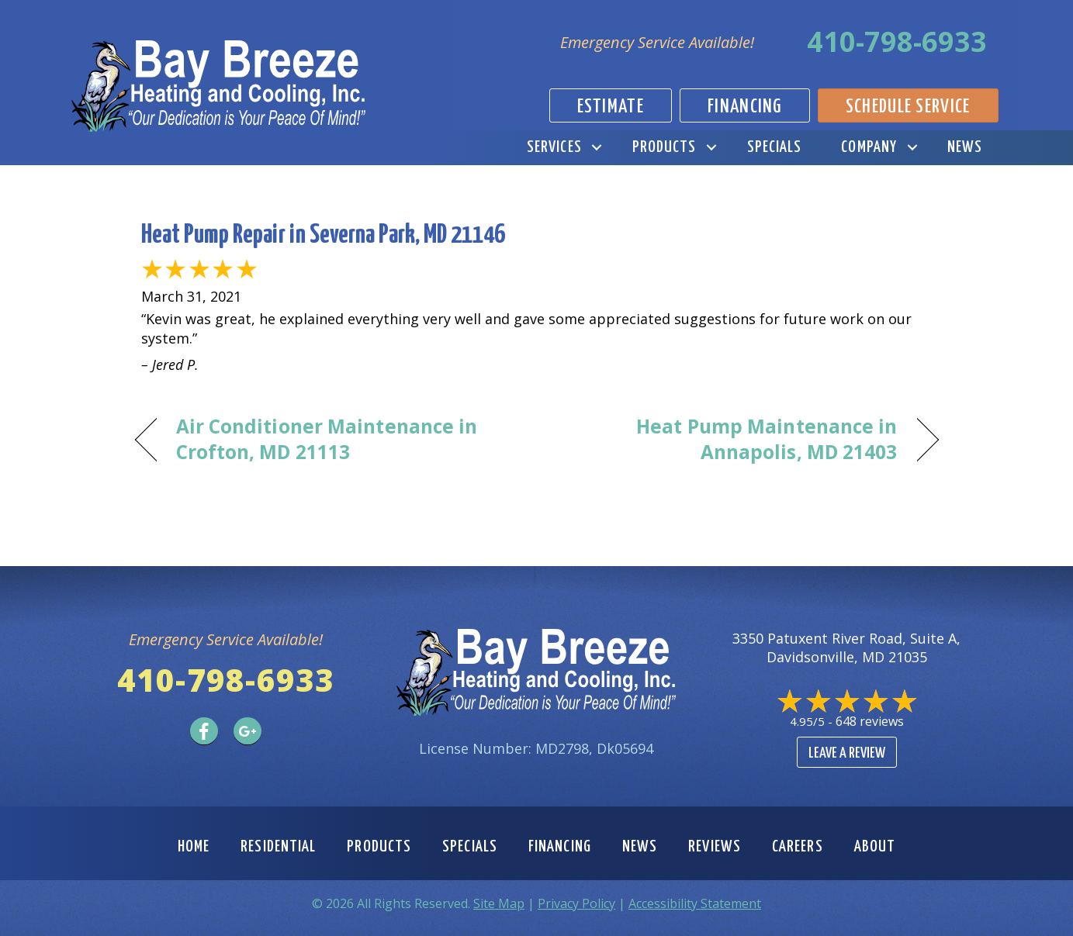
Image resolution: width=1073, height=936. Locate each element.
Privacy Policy (576, 903)
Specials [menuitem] (774, 147)
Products (379, 847)
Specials (469, 847)
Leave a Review (846, 753)
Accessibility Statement (694, 903)
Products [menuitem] (664, 147)
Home (193, 847)
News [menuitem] (964, 147)
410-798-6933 (897, 41)
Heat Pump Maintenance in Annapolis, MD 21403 (728, 439)
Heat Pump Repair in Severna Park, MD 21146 (323, 235)
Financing (559, 847)
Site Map (498, 903)
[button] (597, 147)
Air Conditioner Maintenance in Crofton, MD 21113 (327, 439)
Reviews (714, 847)
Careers (797, 847)
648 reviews (870, 721)
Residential (278, 847)
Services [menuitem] (554, 147)
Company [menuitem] (869, 147)
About (875, 847)
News (639, 847)
